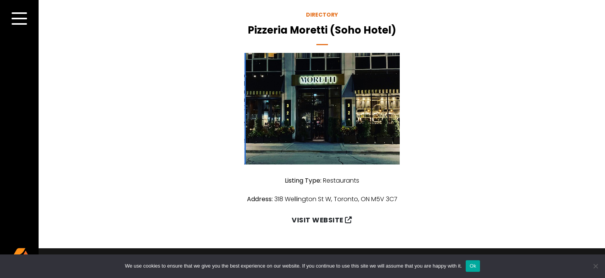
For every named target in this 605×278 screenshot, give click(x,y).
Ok (473, 266)
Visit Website (322, 220)
